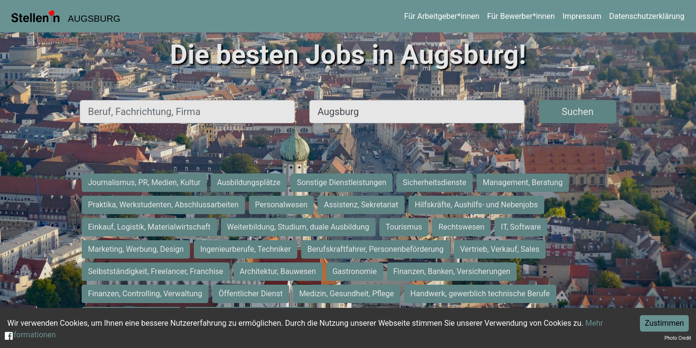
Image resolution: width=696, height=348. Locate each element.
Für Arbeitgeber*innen (441, 16)
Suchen (578, 111)
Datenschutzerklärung (646, 16)
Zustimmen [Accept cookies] (664, 323)
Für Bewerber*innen (521, 16)
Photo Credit (678, 338)
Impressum (582, 16)
